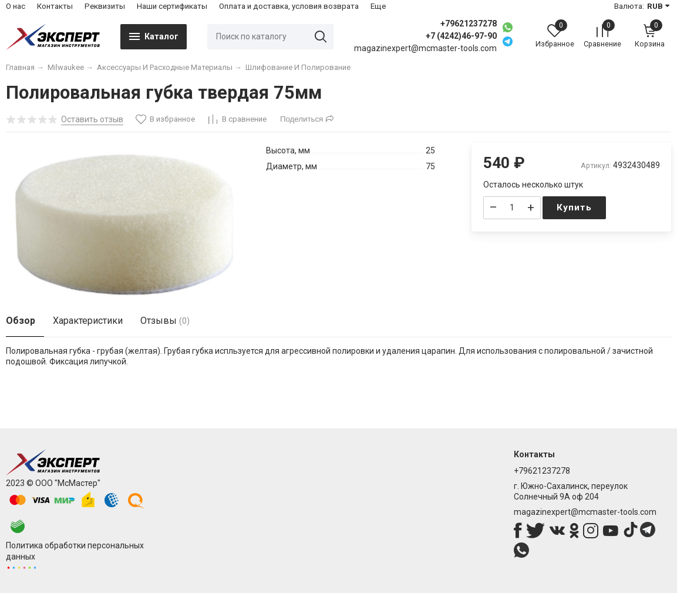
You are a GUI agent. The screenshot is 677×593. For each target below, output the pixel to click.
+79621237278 (468, 23)
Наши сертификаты (172, 6)
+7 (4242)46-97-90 (461, 36)
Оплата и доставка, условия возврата (289, 6)
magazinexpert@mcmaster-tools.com (585, 512)
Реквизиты (105, 6)
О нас (15, 6)
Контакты (55, 6)
